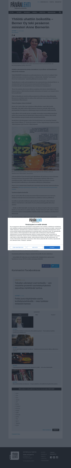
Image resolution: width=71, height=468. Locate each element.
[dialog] (35, 234)
